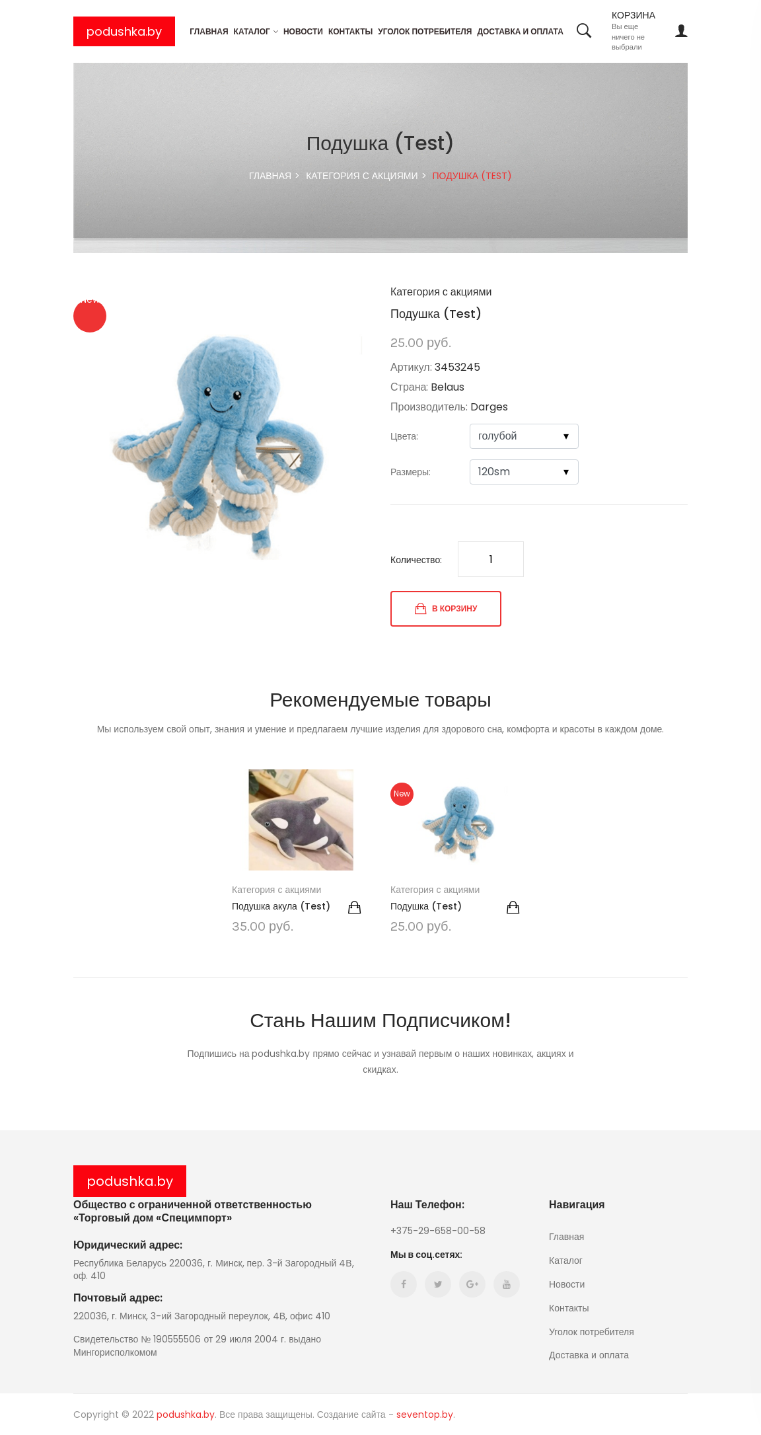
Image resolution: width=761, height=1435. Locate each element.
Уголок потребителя (425, 31)
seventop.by (424, 1414)
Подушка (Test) (426, 906)
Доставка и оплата (520, 31)
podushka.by (124, 31)
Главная (209, 31)
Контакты (350, 31)
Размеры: (410, 472)
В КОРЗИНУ (446, 609)
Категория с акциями (361, 175)
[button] (358, 298)
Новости (303, 31)
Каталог (252, 31)
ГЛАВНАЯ (270, 175)
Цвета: (404, 436)
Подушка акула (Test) (281, 906)
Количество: (416, 559)
